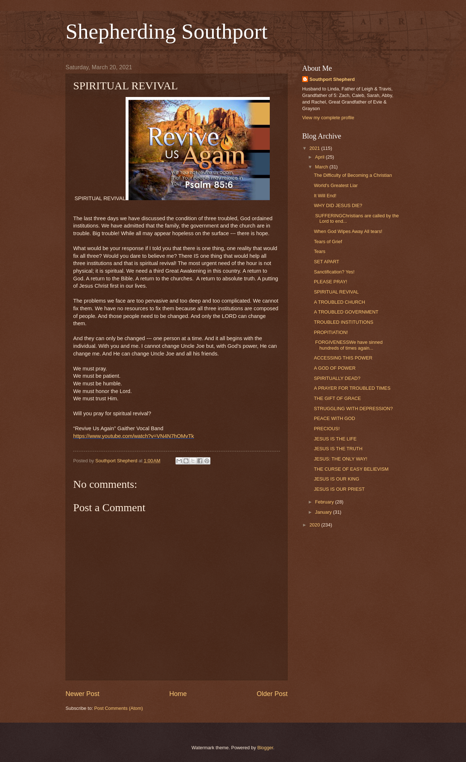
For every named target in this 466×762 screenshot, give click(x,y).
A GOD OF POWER (334, 368)
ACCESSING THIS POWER (343, 358)
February (325, 502)
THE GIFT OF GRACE (337, 398)
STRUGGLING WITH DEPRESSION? (353, 408)
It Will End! (325, 195)
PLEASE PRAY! (330, 281)
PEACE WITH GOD (334, 418)
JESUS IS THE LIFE (335, 439)
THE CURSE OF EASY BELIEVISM (351, 469)
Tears (319, 251)
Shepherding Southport (167, 31)
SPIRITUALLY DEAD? (337, 378)
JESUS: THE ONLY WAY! (340, 459)
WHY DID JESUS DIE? (338, 205)
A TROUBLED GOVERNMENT (346, 312)
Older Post (272, 693)
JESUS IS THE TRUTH (338, 448)
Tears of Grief (328, 241)
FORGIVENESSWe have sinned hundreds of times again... (348, 344)
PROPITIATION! (331, 332)
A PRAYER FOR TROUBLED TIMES (352, 388)
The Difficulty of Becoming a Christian (353, 175)
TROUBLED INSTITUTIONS (343, 322)
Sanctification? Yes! (334, 272)
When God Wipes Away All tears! (348, 231)
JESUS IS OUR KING (336, 479)
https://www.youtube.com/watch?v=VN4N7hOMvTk (133, 436)
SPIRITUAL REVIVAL (336, 292)
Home (178, 693)
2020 (315, 525)
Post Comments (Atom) (118, 708)
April (320, 157)
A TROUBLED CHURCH (339, 302)
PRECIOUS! (327, 428)
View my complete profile (328, 117)
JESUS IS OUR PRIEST (339, 489)
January (324, 512)
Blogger (265, 747)
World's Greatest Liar (336, 185)
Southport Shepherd (332, 79)
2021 (315, 148)
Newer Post (82, 693)
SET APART (326, 261)
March (322, 167)
